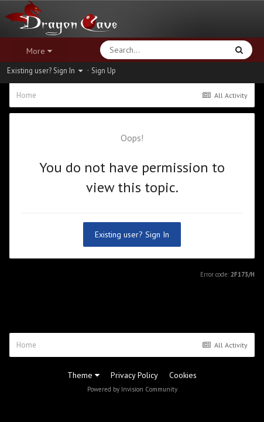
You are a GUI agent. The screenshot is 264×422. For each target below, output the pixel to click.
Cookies (183, 375)
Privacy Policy (134, 375)
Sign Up (103, 71)
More (39, 51)
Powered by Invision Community (132, 389)
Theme (83, 375)
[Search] (133, 49)
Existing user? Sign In (45, 71)
